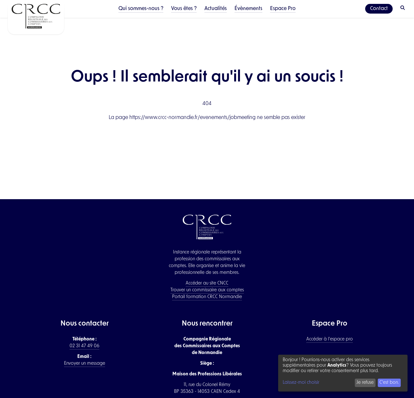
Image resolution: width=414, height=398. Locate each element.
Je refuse (365, 382)
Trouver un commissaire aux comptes (207, 290)
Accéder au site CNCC (207, 283)
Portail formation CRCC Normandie (207, 297)
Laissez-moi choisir (301, 382)
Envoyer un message (84, 363)
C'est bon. (389, 382)
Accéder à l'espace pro (329, 339)
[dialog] (343, 373)
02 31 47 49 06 (84, 346)
